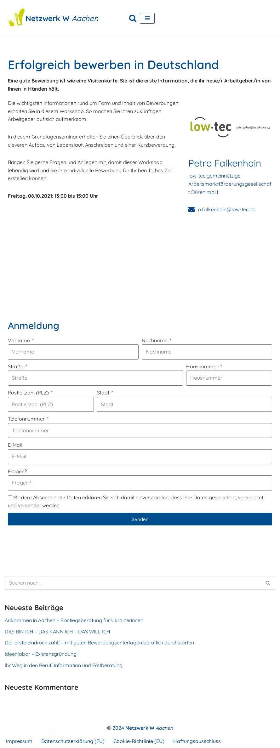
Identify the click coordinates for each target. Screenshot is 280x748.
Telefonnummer (27, 419)
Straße (16, 366)
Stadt (104, 392)
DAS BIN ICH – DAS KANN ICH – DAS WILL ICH (57, 631)
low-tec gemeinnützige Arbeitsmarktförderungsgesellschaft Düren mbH (229, 184)
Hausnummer (203, 366)
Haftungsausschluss (197, 741)
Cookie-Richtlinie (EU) (138, 741)
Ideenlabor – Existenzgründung (41, 654)
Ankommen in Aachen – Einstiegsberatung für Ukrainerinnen (74, 620)
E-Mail (15, 445)
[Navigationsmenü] (147, 18)
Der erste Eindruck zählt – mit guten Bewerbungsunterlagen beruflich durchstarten (99, 642)
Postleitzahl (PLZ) (29, 392)
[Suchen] (133, 18)
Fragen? (17, 471)
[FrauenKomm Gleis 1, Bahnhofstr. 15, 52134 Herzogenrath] (140, 267)
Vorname (19, 340)
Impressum (19, 741)
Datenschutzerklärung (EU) (73, 741)
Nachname (155, 340)
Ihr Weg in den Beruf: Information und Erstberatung (64, 665)
